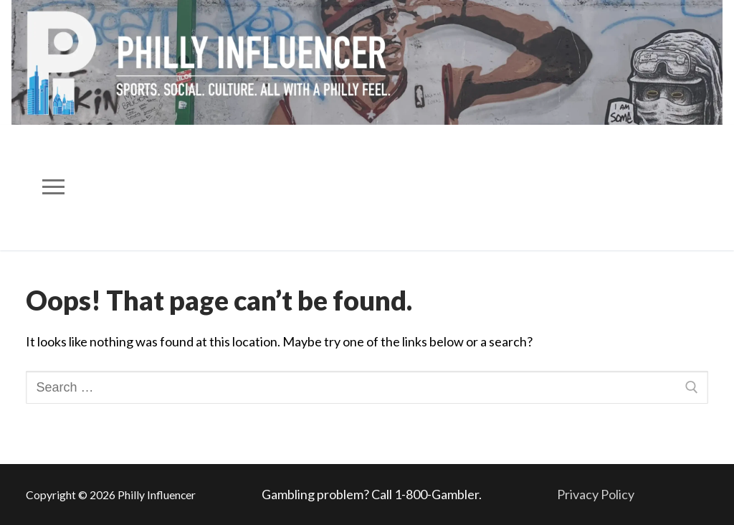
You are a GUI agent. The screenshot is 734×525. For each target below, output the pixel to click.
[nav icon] (54, 187)
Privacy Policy (595, 494)
